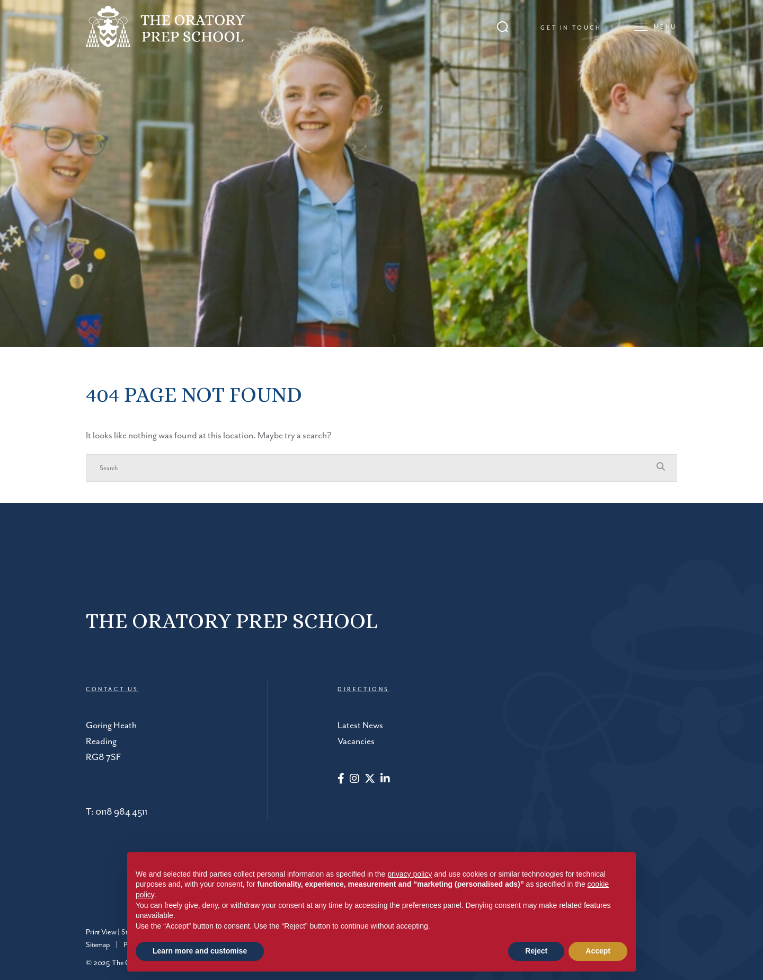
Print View (101, 932)
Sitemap (98, 945)
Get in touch (570, 28)
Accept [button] (597, 951)
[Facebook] (341, 779)
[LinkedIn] (385, 779)
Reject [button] (536, 951)
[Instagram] (354, 779)
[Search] (370, 468)
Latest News (360, 725)
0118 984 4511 (121, 812)
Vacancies (356, 741)
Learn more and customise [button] (200, 951)
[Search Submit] (502, 26)
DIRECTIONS (363, 689)
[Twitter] (370, 779)
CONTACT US (112, 689)
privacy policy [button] (409, 874)
